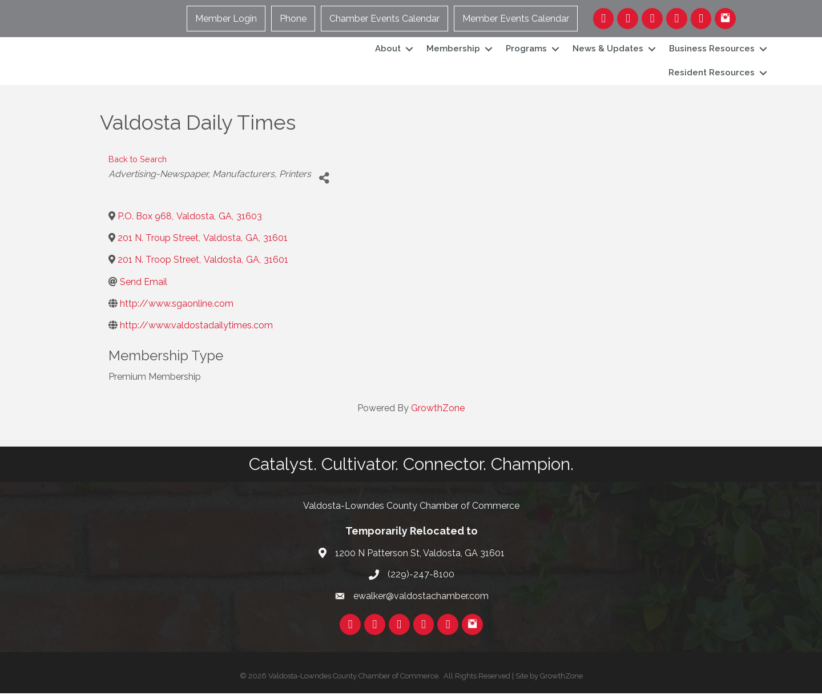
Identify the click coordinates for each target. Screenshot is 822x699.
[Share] (324, 184)
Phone (293, 18)
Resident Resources (711, 75)
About (388, 51)
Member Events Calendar (516, 18)
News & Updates (608, 51)
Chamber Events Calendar (385, 18)
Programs (526, 51)
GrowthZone (438, 413)
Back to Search (137, 165)
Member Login (226, 18)
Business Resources (712, 51)
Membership (453, 51)
